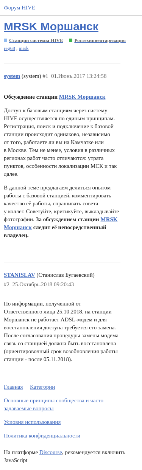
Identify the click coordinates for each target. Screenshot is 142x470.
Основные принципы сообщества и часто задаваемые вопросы (53, 404)
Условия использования (32, 422)
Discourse (50, 452)
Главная (13, 387)
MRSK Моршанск (51, 26)
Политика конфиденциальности (42, 436)
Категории (42, 387)
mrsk (24, 48)
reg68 (9, 48)
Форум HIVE (19, 8)
